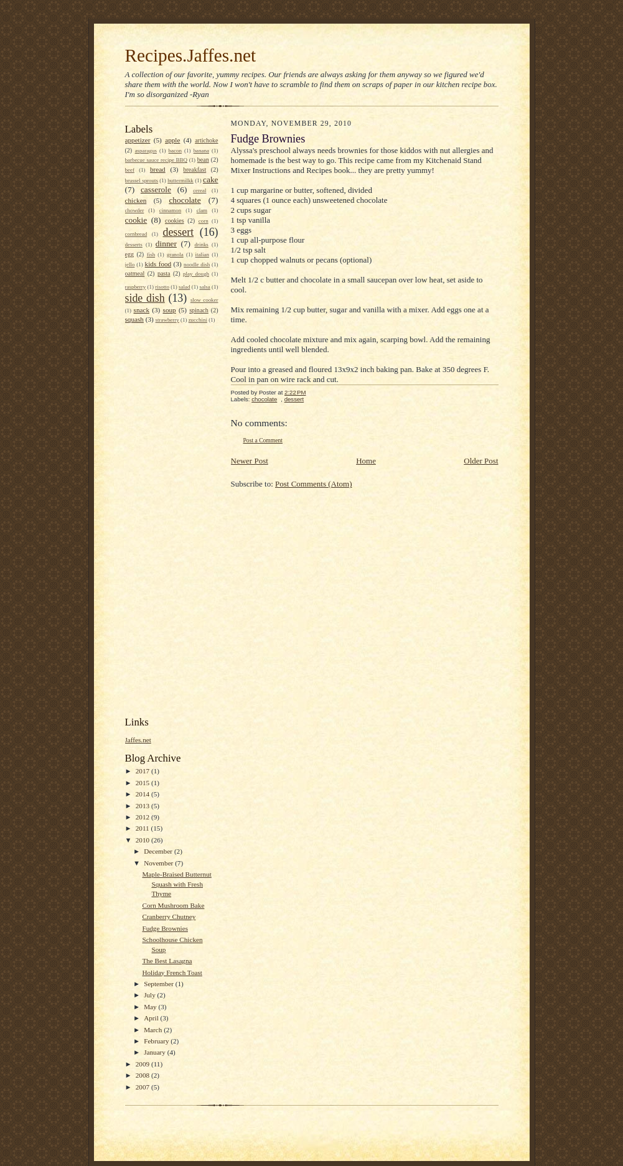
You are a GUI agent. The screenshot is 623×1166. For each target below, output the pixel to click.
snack (141, 310)
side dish (145, 298)
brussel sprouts (142, 180)
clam (202, 210)
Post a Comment (263, 440)
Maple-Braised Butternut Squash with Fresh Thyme (176, 883)
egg (129, 254)
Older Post (481, 460)
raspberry (135, 287)
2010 (143, 840)
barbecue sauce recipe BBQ (156, 160)
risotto (162, 287)
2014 (143, 794)
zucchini (198, 320)
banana (201, 150)
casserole (156, 189)
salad (184, 287)
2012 (143, 817)
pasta (164, 273)
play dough (196, 274)
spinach (198, 310)
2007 (143, 1087)
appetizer (138, 140)
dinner (166, 243)
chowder (134, 210)
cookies (174, 220)
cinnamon (170, 210)
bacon (175, 150)
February (157, 1041)
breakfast (194, 169)
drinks (201, 244)
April (152, 1018)
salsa (204, 287)
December (159, 851)
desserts (134, 244)
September (160, 983)
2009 (143, 1064)
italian (202, 254)
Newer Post (249, 460)
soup (169, 310)
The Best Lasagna (167, 960)
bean (203, 159)
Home (366, 460)
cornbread (136, 234)
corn (203, 221)
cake (210, 179)
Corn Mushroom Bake (173, 905)
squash (134, 319)
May (151, 1006)
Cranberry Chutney (168, 916)
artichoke (206, 140)
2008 (143, 1075)
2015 (143, 782)
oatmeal (135, 273)
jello (130, 264)
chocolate (184, 200)
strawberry (167, 320)
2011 (143, 828)
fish (151, 254)
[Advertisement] (175, 519)
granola (175, 254)
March (154, 1029)
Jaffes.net (138, 740)
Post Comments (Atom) (313, 483)
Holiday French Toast (172, 972)
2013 (143, 805)
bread (158, 169)
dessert (178, 232)
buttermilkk (180, 180)
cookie (136, 220)
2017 (143, 771)
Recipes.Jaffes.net (190, 55)
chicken (136, 200)
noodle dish (197, 264)
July (150, 995)
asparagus (146, 150)
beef (129, 170)
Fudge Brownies (165, 928)
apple (172, 140)
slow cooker (204, 300)
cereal (199, 190)
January (155, 1052)
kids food (158, 264)
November (159, 863)
